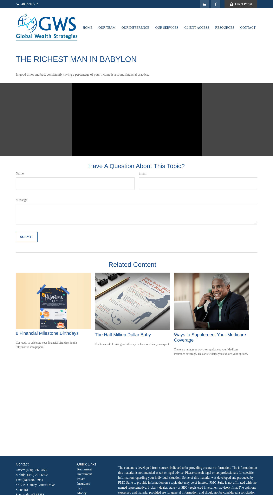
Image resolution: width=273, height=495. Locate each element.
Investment (84, 474)
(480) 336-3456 (36, 470)
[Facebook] (215, 4)
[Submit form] (27, 237)
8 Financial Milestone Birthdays (47, 333)
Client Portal (241, 4)
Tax (79, 488)
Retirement (84, 469)
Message (21, 200)
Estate (81, 479)
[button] (87, 27)
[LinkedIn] (204, 4)
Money (81, 493)
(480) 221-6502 (37, 475)
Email (143, 173)
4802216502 (27, 4)
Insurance (83, 483)
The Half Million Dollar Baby (123, 334)
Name (20, 173)
